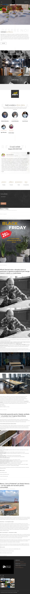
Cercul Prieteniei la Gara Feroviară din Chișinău (7, 550)
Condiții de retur (3, 592)
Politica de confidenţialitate (13, 592)
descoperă (3, 43)
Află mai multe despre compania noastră (6, 552)
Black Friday (4, 209)
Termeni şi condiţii (7, 592)
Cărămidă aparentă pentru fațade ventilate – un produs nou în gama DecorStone (14, 415)
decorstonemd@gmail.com (19, 567)
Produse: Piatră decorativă (4, 476)
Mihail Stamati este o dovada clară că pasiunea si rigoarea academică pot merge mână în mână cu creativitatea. (14, 271)
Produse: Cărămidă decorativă (4, 474)
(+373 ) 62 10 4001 (23, 563)
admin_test (15, 210)
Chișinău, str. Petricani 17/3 (19, 561)
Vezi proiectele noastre (3, 472)
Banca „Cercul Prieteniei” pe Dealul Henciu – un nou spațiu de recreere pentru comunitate (14, 485)
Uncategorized (5, 409)
